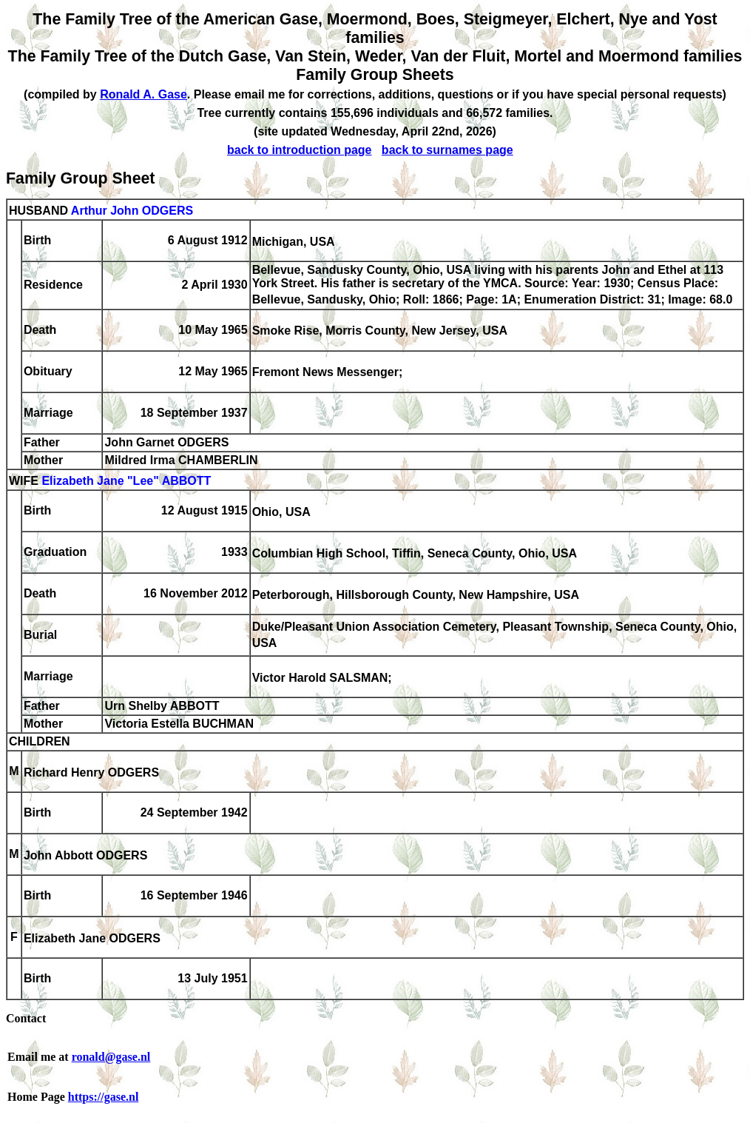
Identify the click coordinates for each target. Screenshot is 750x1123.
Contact (26, 1018)
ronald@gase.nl (111, 1056)
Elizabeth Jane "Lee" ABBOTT (126, 481)
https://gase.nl (103, 1096)
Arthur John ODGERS (132, 210)
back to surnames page (447, 150)
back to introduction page (299, 150)
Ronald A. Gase (143, 94)
